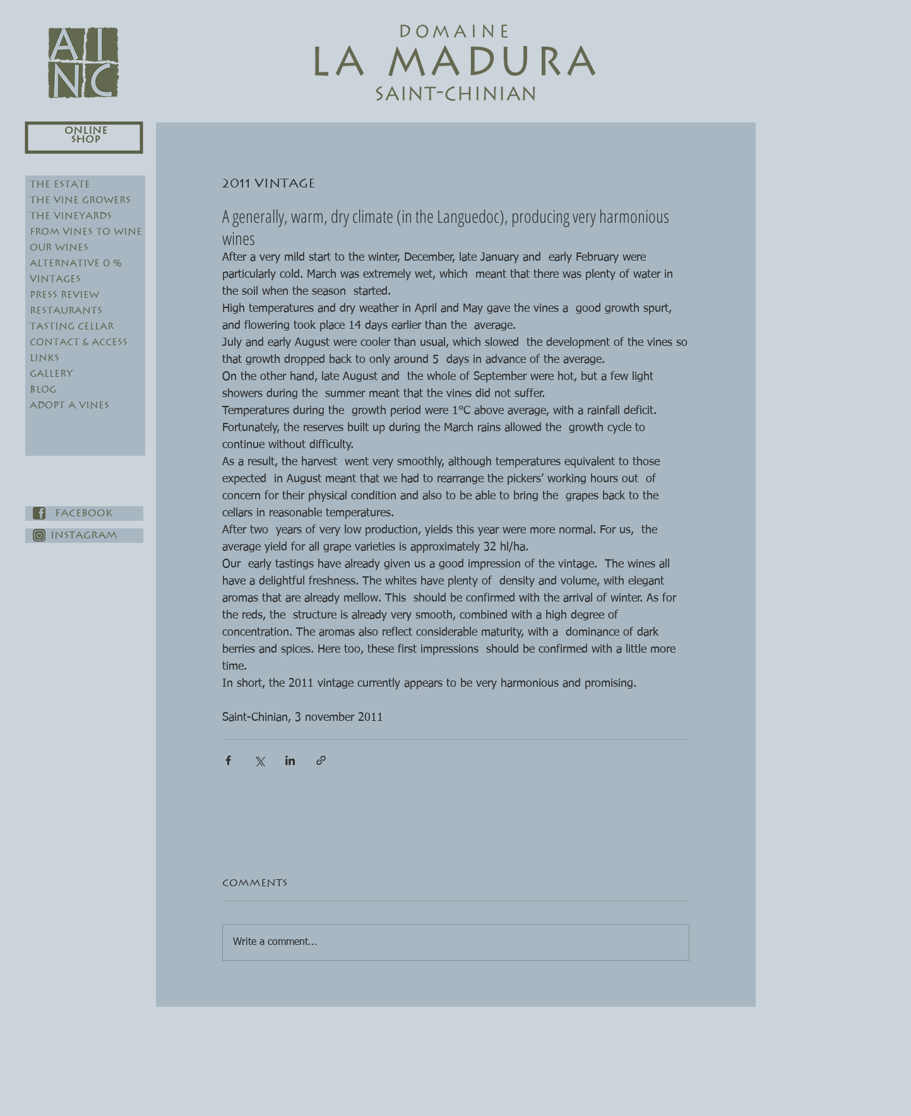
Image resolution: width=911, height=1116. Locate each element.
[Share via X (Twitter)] (259, 760)
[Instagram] (84, 535)
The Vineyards (71, 216)
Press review (64, 295)
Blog (43, 390)
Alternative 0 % (76, 263)
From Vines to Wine (86, 232)
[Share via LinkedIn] (290, 760)
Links (44, 358)
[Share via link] (321, 760)
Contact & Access (79, 342)
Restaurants (66, 311)
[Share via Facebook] (228, 760)
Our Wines (59, 248)
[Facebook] (84, 513)
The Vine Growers (80, 200)
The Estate (60, 185)
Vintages (55, 279)
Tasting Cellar (72, 327)
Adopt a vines (69, 405)
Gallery (51, 374)
